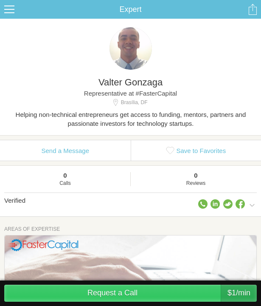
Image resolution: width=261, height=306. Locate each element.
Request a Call (172, 293)
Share (252, 9)
